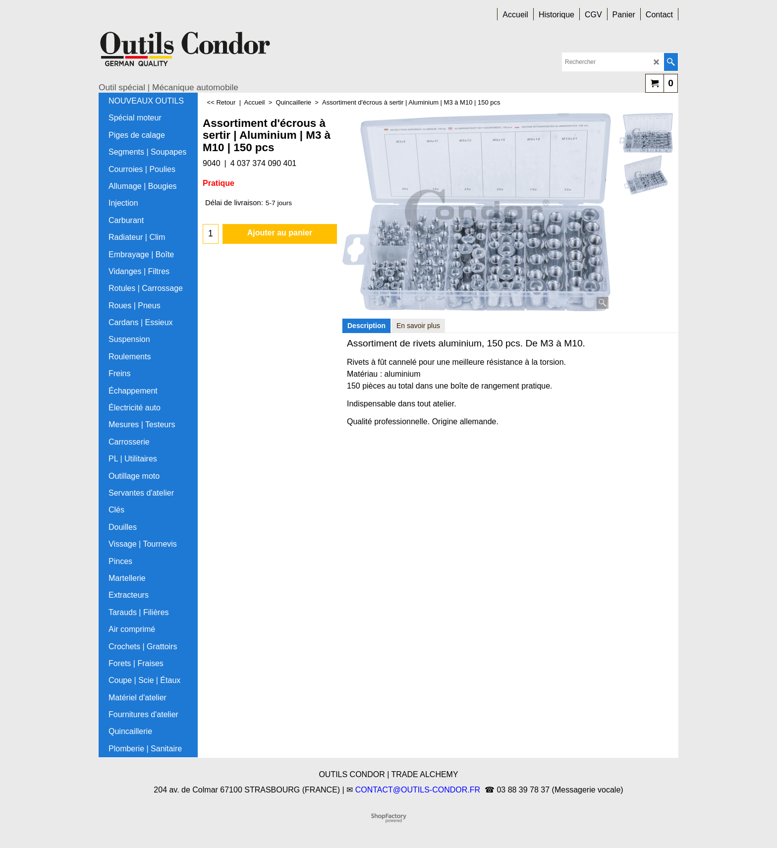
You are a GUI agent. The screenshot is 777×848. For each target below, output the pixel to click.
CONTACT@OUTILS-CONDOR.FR (417, 790)
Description (366, 326)
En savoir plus (418, 326)
